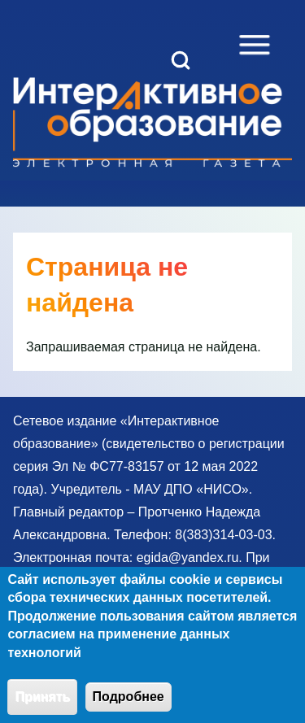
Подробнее (128, 706)
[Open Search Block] (180, 60)
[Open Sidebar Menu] (254, 45)
